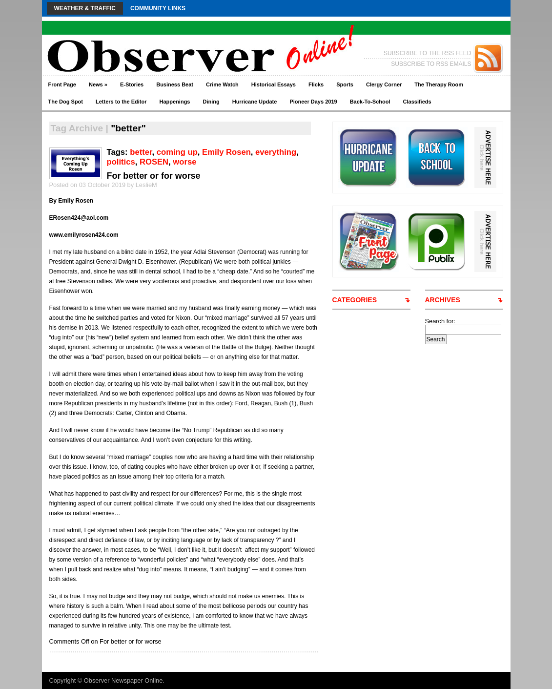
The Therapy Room (438, 84)
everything (275, 152)
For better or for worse (154, 176)
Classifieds (417, 101)
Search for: (440, 321)
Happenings (175, 101)
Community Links (157, 8)
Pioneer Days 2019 (313, 101)
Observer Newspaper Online (123, 680)
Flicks (316, 84)
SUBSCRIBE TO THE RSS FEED (427, 53)
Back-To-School (370, 101)
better (141, 152)
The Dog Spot (65, 101)
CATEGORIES (354, 300)
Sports (344, 84)
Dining (211, 101)
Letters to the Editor (121, 101)
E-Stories (131, 84)
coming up (177, 152)
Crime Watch (222, 84)
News (98, 84)
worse (184, 162)
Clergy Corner (384, 84)
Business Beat (174, 84)
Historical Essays (273, 84)
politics (121, 162)
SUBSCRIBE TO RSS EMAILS (431, 64)
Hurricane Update (254, 101)
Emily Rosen (226, 152)
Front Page (62, 84)
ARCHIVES (442, 300)
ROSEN (154, 162)
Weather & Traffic (85, 8)
